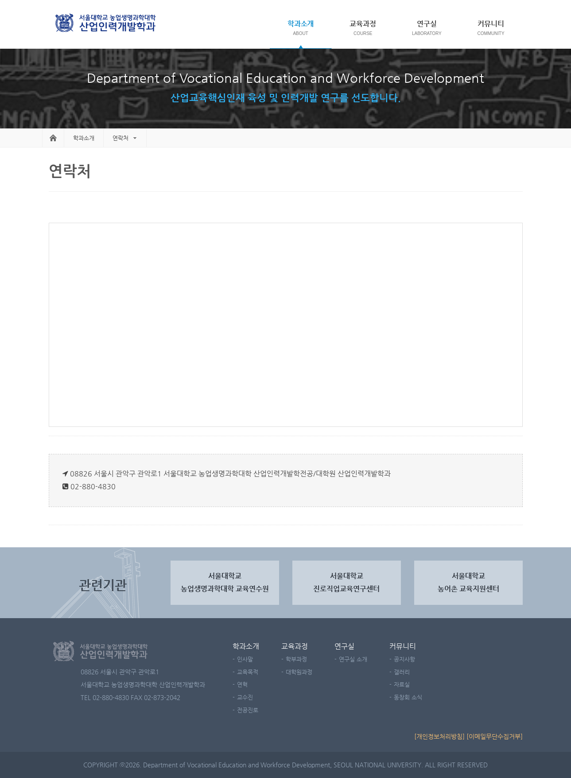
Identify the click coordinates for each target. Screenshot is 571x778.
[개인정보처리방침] (439, 736)
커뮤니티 (491, 23)
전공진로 (247, 710)
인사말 (245, 659)
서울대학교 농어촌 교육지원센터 (468, 582)
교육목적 (247, 672)
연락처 (120, 138)
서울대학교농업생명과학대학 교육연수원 (225, 582)
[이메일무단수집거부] (494, 736)
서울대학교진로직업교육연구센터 (346, 582)
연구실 (427, 23)
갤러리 (402, 672)
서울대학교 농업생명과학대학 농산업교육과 (106, 23)
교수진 (245, 697)
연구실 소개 (353, 659)
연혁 (242, 684)
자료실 (402, 684)
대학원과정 (299, 672)
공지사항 (404, 659)
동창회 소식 (408, 697)
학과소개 (300, 23)
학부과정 (296, 659)
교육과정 (363, 23)
